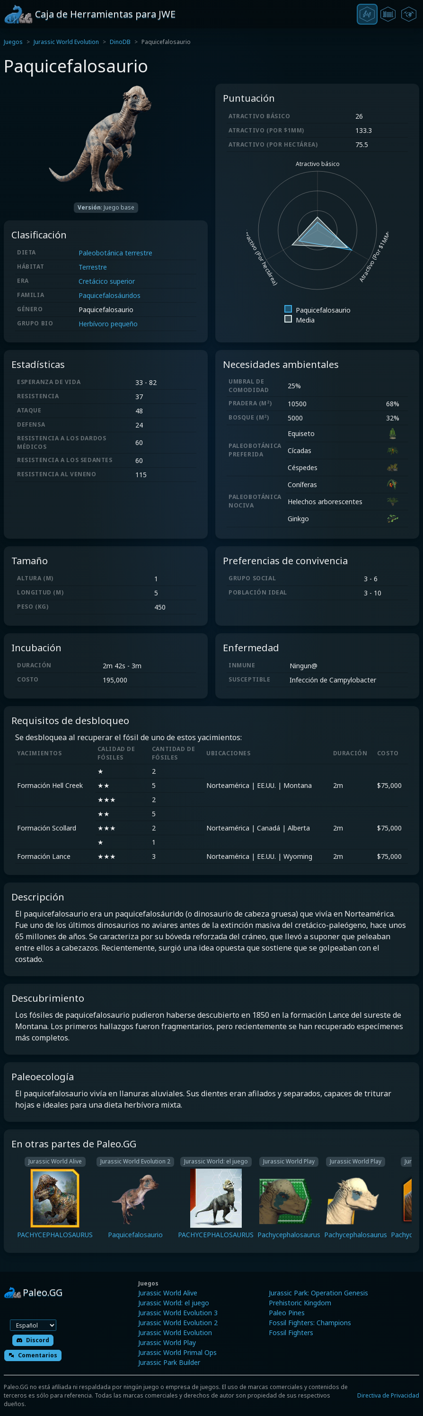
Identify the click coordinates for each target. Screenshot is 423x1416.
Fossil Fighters (291, 1332)
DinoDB (120, 42)
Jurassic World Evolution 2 (178, 1322)
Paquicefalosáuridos (110, 295)
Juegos (13, 42)
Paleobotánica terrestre (115, 252)
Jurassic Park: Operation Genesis (318, 1292)
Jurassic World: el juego (173, 1302)
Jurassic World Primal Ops (177, 1352)
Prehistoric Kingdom (300, 1302)
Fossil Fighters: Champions (310, 1322)
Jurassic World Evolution (66, 42)
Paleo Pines (287, 1312)
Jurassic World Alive (167, 1292)
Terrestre (93, 266)
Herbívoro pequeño (108, 323)
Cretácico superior (107, 281)
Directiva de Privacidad (388, 1395)
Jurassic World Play (167, 1342)
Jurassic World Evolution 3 (178, 1312)
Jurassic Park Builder (169, 1362)
